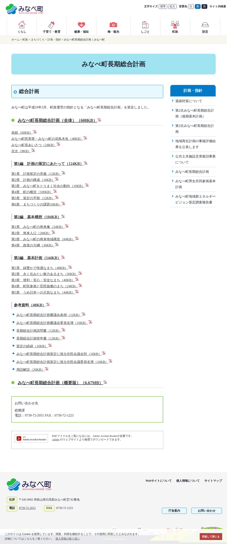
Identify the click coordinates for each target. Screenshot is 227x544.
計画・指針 (54, 39)
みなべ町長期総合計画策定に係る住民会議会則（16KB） (61, 354)
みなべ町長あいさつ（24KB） (35, 145)
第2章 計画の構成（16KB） (35, 180)
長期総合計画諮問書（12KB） (41, 330)
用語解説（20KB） (32, 369)
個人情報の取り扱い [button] (67, 538)
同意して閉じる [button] (211, 536)
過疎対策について (188, 101)
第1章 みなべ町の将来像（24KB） (40, 227)
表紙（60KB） (24, 132)
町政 (175, 26)
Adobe (55, 439)
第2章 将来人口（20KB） (33, 233)
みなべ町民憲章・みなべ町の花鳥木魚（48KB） (49, 139)
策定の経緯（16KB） (34, 346)
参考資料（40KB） (32, 305)
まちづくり (38, 39)
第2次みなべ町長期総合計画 (194, 128)
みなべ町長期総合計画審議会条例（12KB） (51, 315)
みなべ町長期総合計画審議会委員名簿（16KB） (54, 323)
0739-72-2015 (27, 508)
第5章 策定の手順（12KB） (35, 198)
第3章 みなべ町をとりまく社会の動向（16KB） (50, 186)
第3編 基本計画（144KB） (39, 258)
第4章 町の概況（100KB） (34, 192)
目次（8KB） (23, 151)
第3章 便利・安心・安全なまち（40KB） (45, 280)
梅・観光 (113, 26)
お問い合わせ (206, 510)
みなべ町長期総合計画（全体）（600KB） (59, 120)
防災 (205, 26)
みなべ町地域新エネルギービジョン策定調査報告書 (195, 199)
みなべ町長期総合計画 (192, 171)
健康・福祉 (81, 26)
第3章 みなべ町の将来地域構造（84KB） (45, 239)
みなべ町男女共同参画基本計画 (195, 184)
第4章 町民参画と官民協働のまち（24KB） (46, 286)
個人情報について (188, 480)
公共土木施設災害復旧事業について (195, 159)
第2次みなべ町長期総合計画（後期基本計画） (194, 113)
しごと (145, 26)
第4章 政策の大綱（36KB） (35, 245)
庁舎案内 (174, 510)
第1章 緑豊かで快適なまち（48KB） (41, 268)
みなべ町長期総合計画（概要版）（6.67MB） (62, 382)
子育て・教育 (51, 26)
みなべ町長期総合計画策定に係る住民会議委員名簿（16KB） (64, 362)
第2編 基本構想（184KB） (39, 217)
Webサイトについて (159, 480)
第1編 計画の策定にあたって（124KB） (51, 164)
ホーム (15, 39)
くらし (22, 26)
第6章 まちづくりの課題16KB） (38, 204)
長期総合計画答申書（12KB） (41, 338)
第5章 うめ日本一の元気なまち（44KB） (45, 292)
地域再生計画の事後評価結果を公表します (195, 144)
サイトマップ (213, 480)
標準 (163, 6)
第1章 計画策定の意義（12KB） (38, 174)
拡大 (172, 6)
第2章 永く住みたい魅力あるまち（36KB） (46, 274)
